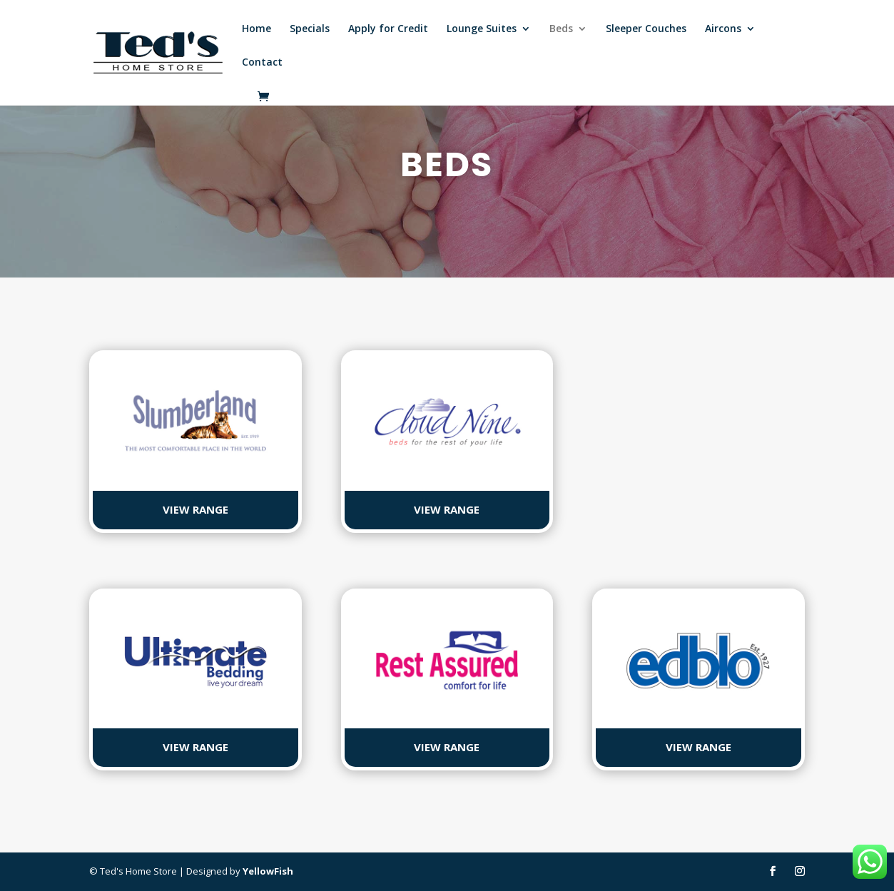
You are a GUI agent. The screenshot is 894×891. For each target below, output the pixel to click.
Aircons (723, 29)
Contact (262, 62)
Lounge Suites (482, 29)
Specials (310, 29)
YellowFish (268, 871)
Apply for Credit (388, 29)
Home (256, 29)
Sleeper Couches (646, 29)
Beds (561, 29)
